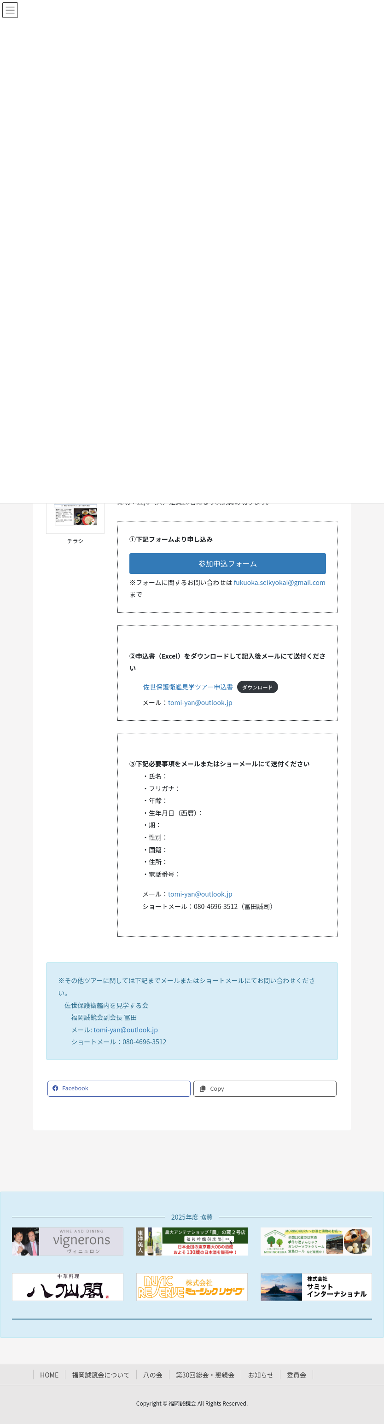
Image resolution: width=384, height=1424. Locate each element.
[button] (227, 563)
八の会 (153, 1374)
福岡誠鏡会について (101, 1374)
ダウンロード (257, 687)
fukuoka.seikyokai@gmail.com (280, 582)
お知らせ (260, 1374)
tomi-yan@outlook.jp (200, 702)
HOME (49, 1374)
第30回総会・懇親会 (205, 1374)
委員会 (296, 1374)
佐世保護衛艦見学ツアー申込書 (188, 686)
